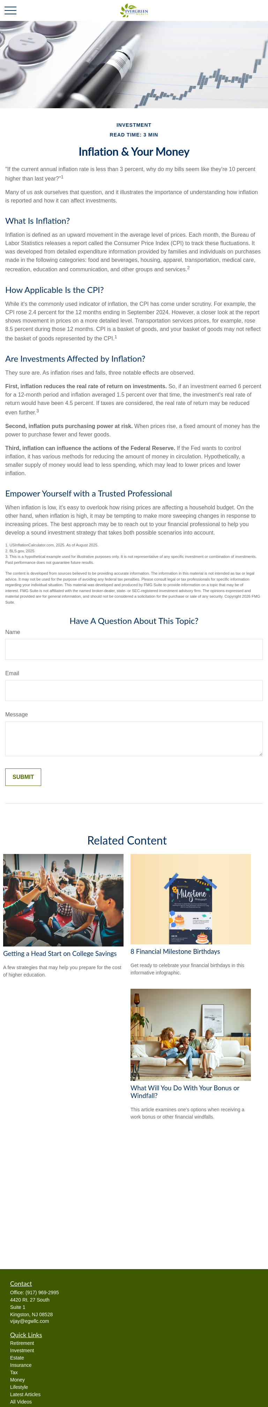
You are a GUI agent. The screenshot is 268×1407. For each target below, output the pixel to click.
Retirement (22, 1343)
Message (16, 714)
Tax (14, 1372)
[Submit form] (23, 777)
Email (12, 673)
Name (12, 632)
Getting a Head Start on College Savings (60, 953)
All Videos (21, 1402)
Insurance (20, 1365)
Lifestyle (19, 1387)
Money (17, 1380)
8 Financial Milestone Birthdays (175, 951)
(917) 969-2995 (42, 1292)
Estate (17, 1358)
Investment (22, 1350)
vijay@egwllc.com (29, 1321)
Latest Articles (25, 1394)
